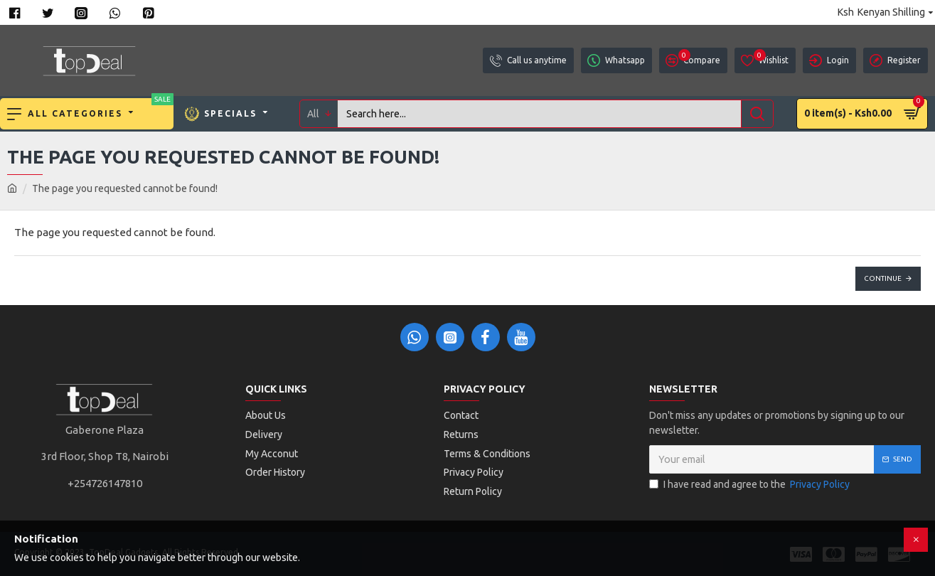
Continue (883, 278)
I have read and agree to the (750, 484)
